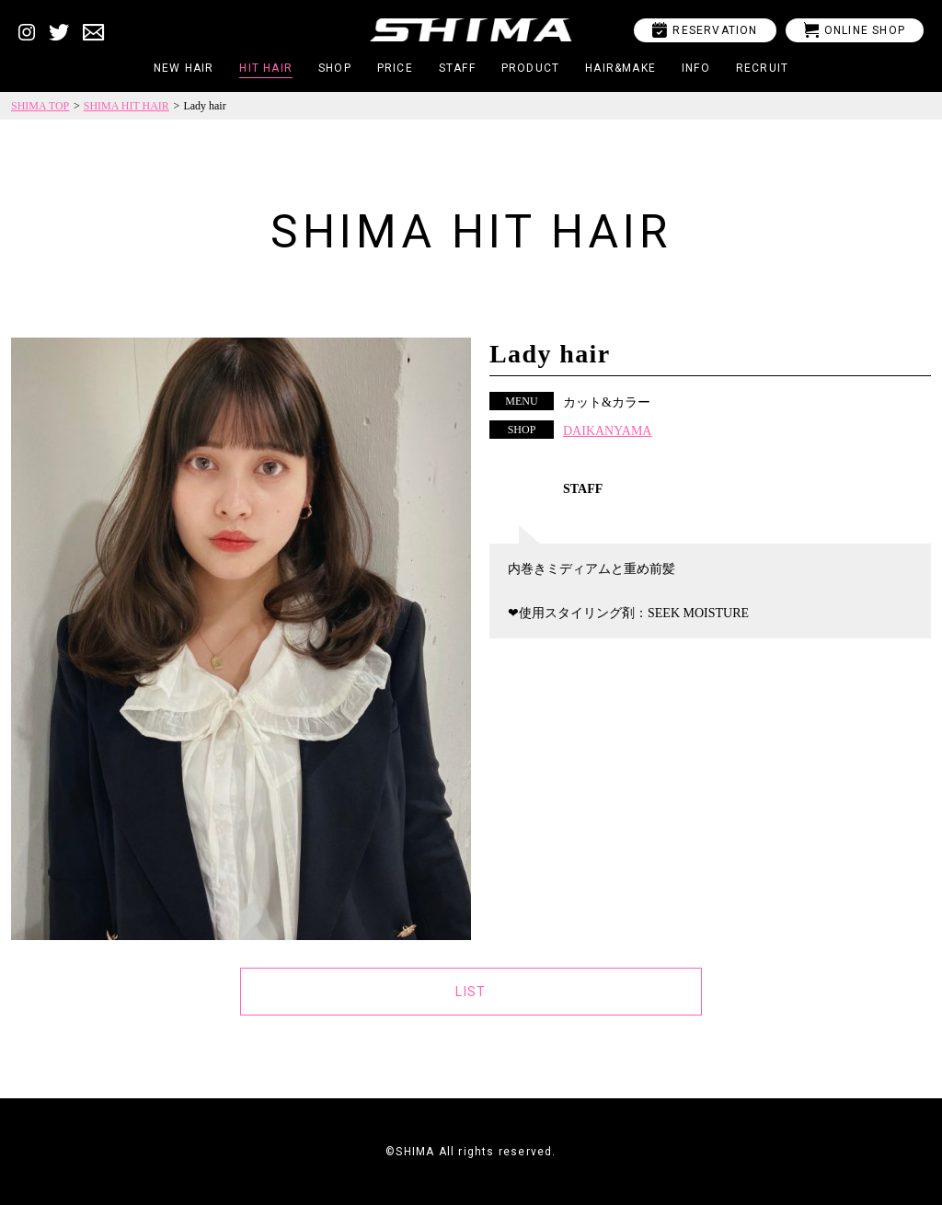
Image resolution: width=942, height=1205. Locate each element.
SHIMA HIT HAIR (126, 105)
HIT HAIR (266, 68)
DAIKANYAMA (607, 431)
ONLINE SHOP (854, 30)
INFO (696, 68)
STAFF (457, 68)
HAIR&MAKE (620, 68)
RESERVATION (704, 30)
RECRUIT (762, 68)
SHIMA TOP (40, 105)
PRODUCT (530, 68)
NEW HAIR (184, 68)
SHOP (334, 68)
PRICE (395, 68)
